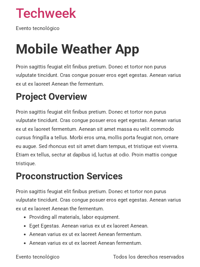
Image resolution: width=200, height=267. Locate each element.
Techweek (46, 13)
